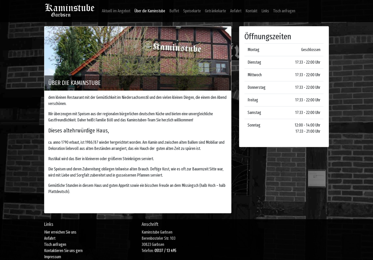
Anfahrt (235, 10)
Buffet (174, 10)
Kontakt (251, 10)
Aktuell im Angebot (116, 10)
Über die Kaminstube (149, 10)
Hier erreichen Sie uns (60, 232)
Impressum (52, 256)
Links (265, 10)
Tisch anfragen (284, 10)
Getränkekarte (215, 10)
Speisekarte (192, 10)
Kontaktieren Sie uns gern (63, 250)
